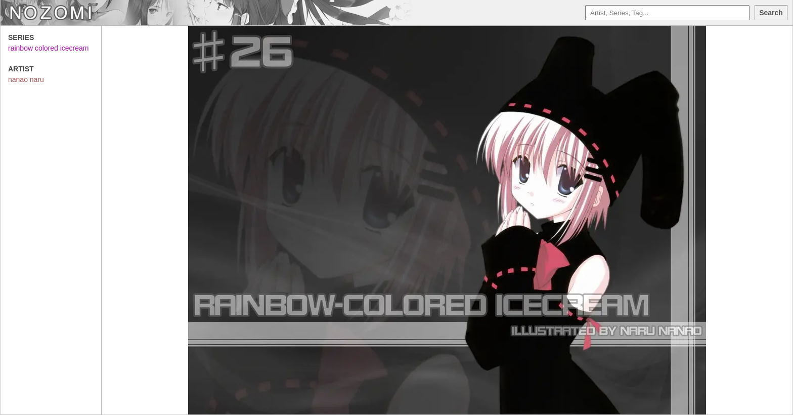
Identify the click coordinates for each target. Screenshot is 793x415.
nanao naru (26, 79)
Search (771, 13)
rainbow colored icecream (48, 48)
